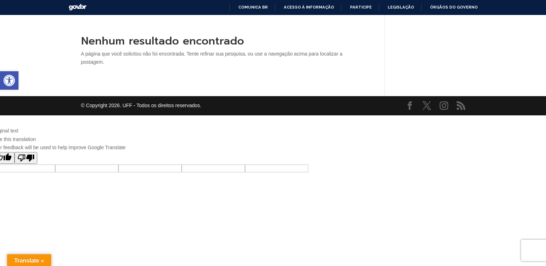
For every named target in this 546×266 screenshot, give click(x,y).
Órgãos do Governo (454, 7)
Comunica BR (253, 7)
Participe (361, 7)
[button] (9, 80)
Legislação (401, 7)
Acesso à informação (309, 7)
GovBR (77, 7)
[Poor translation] (26, 158)
